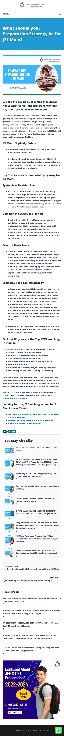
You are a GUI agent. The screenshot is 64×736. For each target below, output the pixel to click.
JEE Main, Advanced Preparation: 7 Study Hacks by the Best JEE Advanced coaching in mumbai (37, 539)
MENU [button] (32, 13)
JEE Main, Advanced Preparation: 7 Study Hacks (30, 420)
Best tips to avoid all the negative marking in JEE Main (37, 487)
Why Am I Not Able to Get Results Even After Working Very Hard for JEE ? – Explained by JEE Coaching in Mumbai (37, 525)
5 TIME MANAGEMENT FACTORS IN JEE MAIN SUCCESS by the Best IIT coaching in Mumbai (37, 512)
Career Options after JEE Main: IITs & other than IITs (36, 449)
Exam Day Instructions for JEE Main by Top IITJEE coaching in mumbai (36, 475)
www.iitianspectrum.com (15, 398)
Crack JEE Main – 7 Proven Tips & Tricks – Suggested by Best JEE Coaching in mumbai (36, 551)
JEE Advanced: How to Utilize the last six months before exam (35, 500)
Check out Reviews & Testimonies (24, 423)
